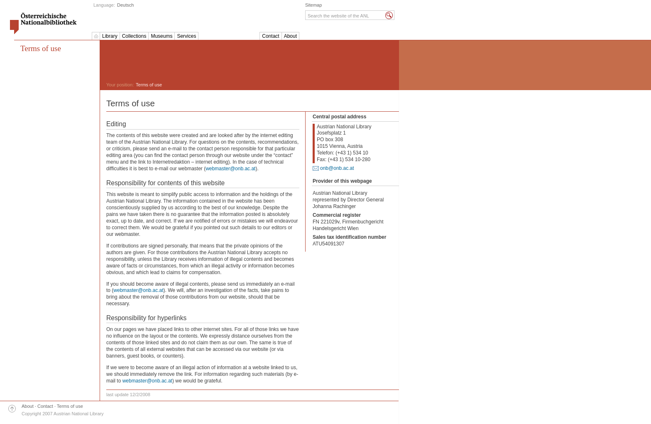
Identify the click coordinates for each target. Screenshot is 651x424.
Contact (270, 36)
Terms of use (70, 406)
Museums (161, 36)
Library (109, 36)
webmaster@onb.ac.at (230, 169)
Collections (134, 36)
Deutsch (125, 4)
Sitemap (313, 4)
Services (186, 36)
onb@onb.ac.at (337, 168)
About (290, 36)
